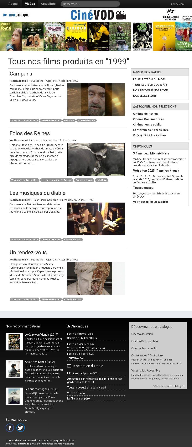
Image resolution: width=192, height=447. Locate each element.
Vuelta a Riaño (76, 393)
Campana (21, 73)
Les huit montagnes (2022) (41, 389)
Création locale (86, 120)
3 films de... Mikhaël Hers (151, 153)
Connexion (177, 4)
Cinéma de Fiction (145, 113)
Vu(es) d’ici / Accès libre (24, 120)
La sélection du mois (149, 79)
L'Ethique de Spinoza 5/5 (82, 373)
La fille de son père (78, 398)
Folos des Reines (30, 133)
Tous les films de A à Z (150, 85)
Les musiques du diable (37, 193)
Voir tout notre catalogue (168, 386)
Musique (69, 120)
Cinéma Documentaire (148, 119)
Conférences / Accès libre (151, 130)
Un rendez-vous (28, 252)
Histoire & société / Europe (57, 180)
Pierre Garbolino (51, 120)
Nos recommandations (151, 90)
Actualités (48, 4)
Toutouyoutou (143, 188)
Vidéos (30, 4)
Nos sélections (145, 96)
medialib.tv (23, 443)
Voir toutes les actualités (151, 202)
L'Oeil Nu (102, 180)
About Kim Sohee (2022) (40, 361)
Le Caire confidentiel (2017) (41, 334)
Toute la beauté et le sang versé (86, 387)
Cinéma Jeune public (147, 124)
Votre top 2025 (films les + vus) (156, 170)
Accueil (13, 4)
